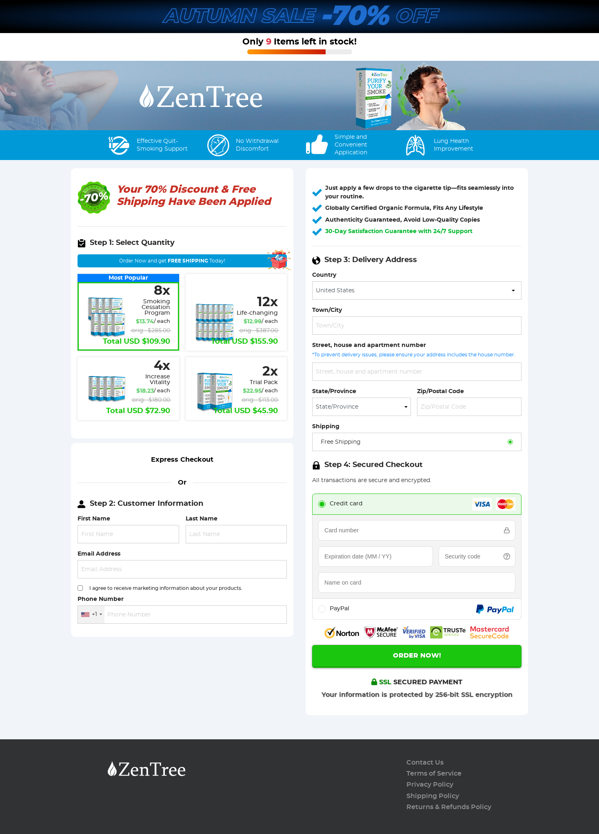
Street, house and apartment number (369, 345)
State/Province (334, 391)
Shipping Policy (432, 796)
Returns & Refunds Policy (448, 807)
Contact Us (425, 762)
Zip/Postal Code (440, 391)
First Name (94, 519)
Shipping (325, 426)
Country (324, 275)
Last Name (201, 519)
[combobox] (91, 614)
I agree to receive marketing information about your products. (165, 588)
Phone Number (101, 599)
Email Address (99, 554)
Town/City (327, 310)
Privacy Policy (429, 784)
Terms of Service (433, 773)
